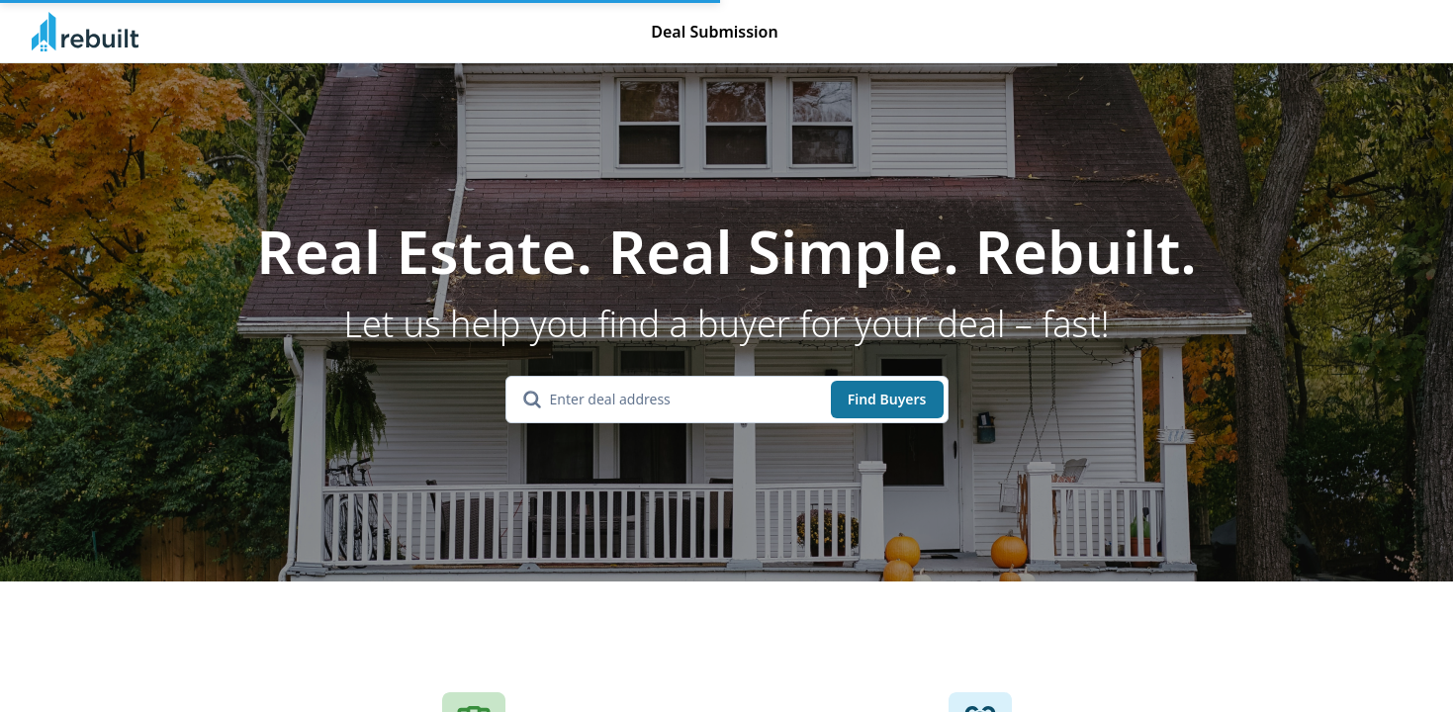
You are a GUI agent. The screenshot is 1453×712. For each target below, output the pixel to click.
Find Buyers (887, 399)
